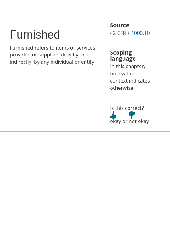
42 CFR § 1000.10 (130, 33)
